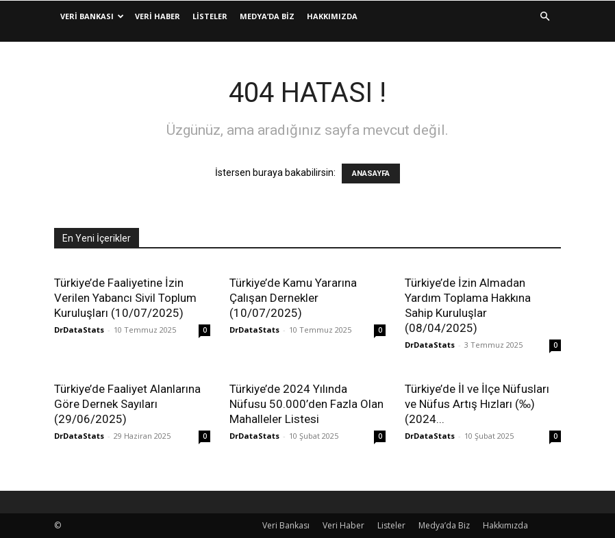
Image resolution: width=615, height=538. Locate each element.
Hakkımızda (332, 16)
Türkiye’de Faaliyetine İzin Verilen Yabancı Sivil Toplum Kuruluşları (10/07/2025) (125, 298)
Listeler (209, 16)
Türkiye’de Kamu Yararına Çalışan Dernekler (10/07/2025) (293, 298)
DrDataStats (79, 329)
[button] (544, 16)
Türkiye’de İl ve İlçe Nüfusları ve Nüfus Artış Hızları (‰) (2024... (477, 404)
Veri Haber (157, 16)
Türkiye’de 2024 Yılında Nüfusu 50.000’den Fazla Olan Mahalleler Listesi (306, 404)
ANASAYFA (371, 173)
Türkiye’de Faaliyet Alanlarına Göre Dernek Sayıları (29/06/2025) (127, 404)
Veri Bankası (92, 16)
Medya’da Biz (267, 16)
